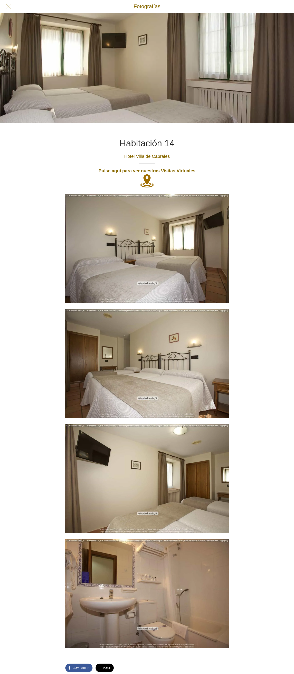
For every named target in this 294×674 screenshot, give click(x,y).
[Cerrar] (8, 6)
